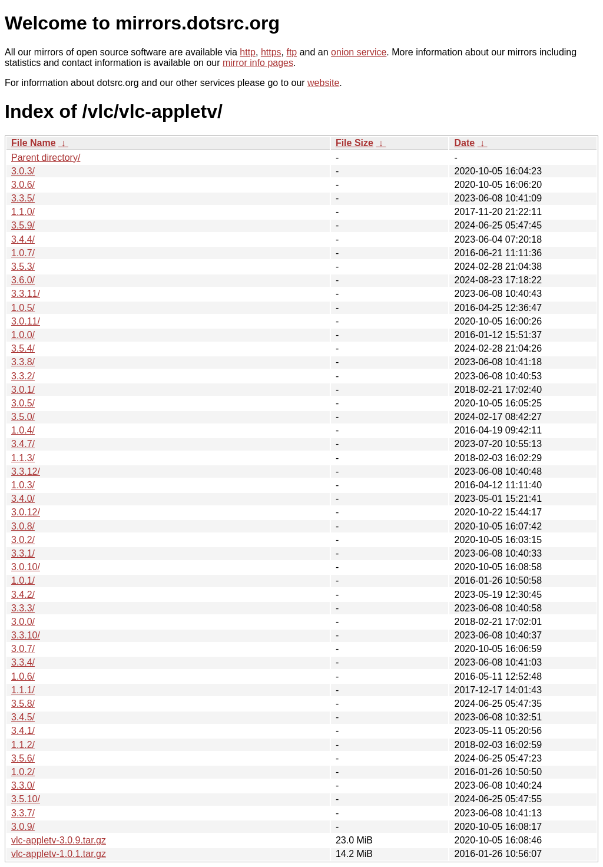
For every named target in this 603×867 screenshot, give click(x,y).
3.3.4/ (23, 662)
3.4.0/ (23, 499)
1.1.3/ (23, 458)
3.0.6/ (23, 185)
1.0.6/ (23, 676)
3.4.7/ (23, 444)
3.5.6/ (23, 758)
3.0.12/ (25, 512)
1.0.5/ (23, 308)
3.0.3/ (23, 171)
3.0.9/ (23, 827)
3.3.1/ (23, 553)
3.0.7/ (23, 649)
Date (464, 143)
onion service (358, 52)
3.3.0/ (23, 785)
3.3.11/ (25, 294)
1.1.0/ (23, 212)
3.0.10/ (25, 567)
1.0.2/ (23, 772)
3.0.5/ (23, 403)
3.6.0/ (23, 280)
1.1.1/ (23, 690)
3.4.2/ (23, 595)
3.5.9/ (23, 225)
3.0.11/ (25, 321)
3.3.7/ (23, 813)
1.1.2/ (23, 745)
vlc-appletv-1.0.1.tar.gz (58, 854)
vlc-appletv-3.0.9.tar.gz (58, 840)
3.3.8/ (23, 362)
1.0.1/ (23, 580)
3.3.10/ (25, 635)
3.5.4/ (23, 348)
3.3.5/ (23, 198)
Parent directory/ (45, 158)
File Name (33, 143)
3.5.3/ (23, 267)
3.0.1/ (23, 390)
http (248, 52)
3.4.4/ (23, 239)
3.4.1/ (23, 731)
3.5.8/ (23, 704)
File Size (354, 143)
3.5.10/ (25, 799)
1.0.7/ (23, 253)
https (271, 52)
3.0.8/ (23, 526)
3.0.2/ (23, 540)
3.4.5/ (23, 717)
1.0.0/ (23, 335)
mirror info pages (258, 63)
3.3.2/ (23, 376)
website (323, 83)
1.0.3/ (23, 485)
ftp (291, 52)
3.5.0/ (23, 417)
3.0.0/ (23, 622)
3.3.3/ (23, 608)
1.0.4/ (23, 430)
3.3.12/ (25, 471)
